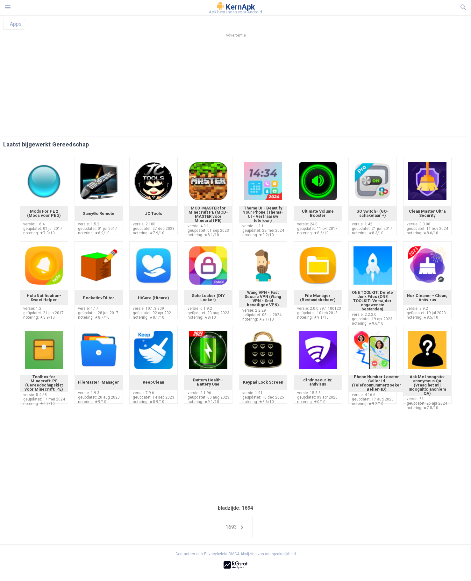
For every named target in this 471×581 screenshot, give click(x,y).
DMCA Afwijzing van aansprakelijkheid (262, 554)
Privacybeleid (215, 554)
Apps (16, 24)
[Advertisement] (274, 88)
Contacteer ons (189, 554)
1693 (235, 527)
